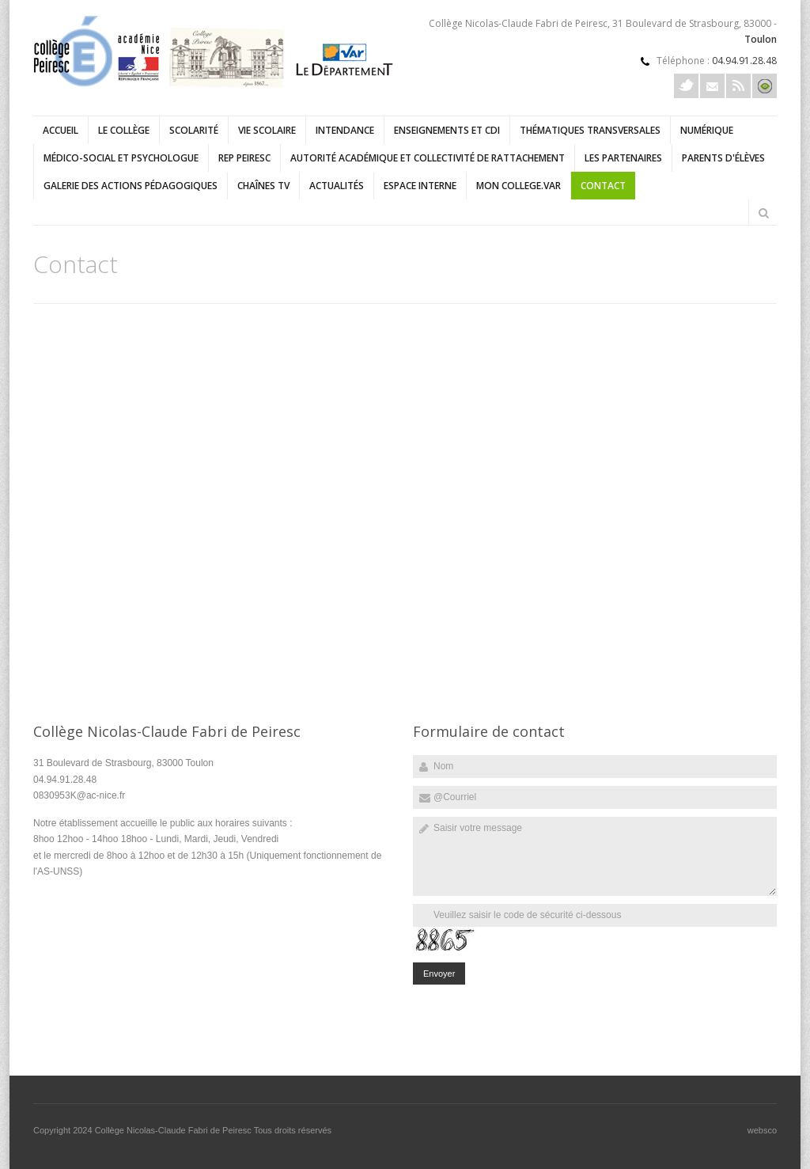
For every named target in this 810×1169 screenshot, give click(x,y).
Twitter (686, 86)
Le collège (124, 130)
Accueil (60, 130)
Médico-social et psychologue (121, 158)
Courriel (712, 86)
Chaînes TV (263, 185)
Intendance (345, 130)
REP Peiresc (244, 158)
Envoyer (439, 973)
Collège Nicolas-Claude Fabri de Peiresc (174, 1130)
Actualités (336, 185)
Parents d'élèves (723, 158)
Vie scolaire (267, 130)
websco (762, 1130)
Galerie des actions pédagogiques (131, 185)
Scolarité (193, 130)
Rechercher (763, 212)
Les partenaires (623, 158)
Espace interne (420, 185)
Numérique (706, 130)
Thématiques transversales (590, 130)
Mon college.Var (518, 185)
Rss (738, 86)
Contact (603, 185)
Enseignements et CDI (447, 130)
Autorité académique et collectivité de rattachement (427, 158)
